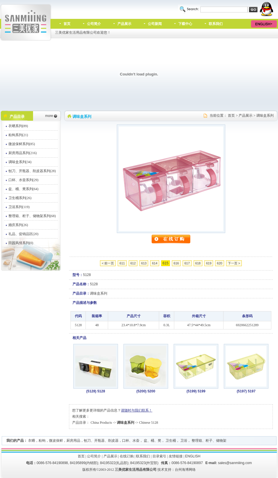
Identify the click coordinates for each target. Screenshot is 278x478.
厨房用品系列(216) (22, 153)
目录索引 (159, 456)
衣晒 (31, 441)
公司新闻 (155, 24)
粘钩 (42, 441)
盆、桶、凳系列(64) (23, 189)
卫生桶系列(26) (20, 198)
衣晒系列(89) (18, 126)
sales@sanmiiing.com (235, 463)
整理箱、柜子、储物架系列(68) (32, 216)
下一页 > (234, 263)
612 (133, 263)
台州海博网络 (185, 470)
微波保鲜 (56, 441)
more (49, 116)
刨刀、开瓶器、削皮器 (101, 441)
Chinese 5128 (148, 423)
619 (208, 263)
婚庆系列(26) (18, 225)
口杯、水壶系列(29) (23, 180)
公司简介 (94, 24)
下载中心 (185, 24)
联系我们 (216, 24)
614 (154, 263)
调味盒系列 (265, 115)
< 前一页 (108, 263)
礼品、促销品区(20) (23, 234)
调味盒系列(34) (20, 162)
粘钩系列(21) (18, 135)
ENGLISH (193, 456)
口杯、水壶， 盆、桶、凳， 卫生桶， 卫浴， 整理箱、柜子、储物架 (174, 441)
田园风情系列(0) (20, 243)
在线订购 (127, 456)
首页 (66, 24)
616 (176, 263)
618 (198, 263)
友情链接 (176, 456)
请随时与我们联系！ (136, 410)
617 (187, 263)
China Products (101, 423)
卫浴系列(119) (19, 207)
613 (143, 263)
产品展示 (124, 24)
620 (219, 263)
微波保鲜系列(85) (21, 144)
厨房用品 (73, 441)
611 (122, 263)
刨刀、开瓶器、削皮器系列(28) (32, 171)
